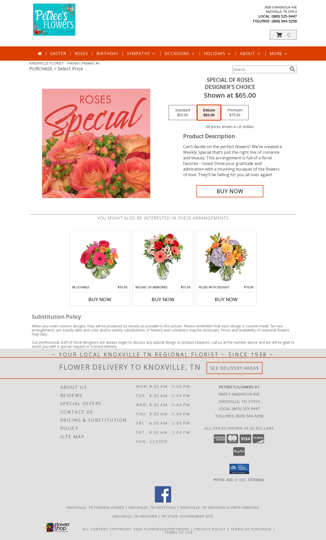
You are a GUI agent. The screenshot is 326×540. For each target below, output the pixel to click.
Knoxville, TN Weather (135, 516)
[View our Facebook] (163, 500)
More (279, 53)
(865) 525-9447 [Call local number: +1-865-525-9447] (284, 16)
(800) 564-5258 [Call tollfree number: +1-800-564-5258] (284, 21)
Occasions (180, 53)
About (250, 53)
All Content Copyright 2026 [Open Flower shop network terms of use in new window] (113, 528)
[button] (283, 35)
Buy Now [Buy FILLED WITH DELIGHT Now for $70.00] (226, 299)
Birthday (107, 53)
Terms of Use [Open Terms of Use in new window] (179, 532)
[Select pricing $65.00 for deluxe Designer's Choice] (209, 112)
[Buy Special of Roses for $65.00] (229, 191)
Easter (58, 53)
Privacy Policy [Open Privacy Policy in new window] (210, 528)
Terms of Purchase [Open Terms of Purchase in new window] (251, 528)
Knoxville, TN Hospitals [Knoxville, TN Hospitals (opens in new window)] (152, 507)
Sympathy (141, 53)
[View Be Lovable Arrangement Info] (100, 258)
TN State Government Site (187, 516)
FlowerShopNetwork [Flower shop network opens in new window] (166, 528)
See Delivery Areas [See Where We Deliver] (234, 368)
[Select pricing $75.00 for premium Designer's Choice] (235, 112)
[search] (292, 69)
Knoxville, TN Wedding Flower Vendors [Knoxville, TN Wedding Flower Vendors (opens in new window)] (220, 507)
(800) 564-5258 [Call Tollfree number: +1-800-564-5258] (250, 415)
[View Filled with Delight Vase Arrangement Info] (226, 258)
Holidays (218, 53)
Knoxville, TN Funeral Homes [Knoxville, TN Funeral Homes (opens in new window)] (95, 507)
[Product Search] (260, 69)
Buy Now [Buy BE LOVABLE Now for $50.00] (99, 299)
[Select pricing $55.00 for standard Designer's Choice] (182, 112)
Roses (81, 53)
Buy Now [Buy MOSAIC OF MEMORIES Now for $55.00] (163, 299)
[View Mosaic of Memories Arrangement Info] (163, 258)
